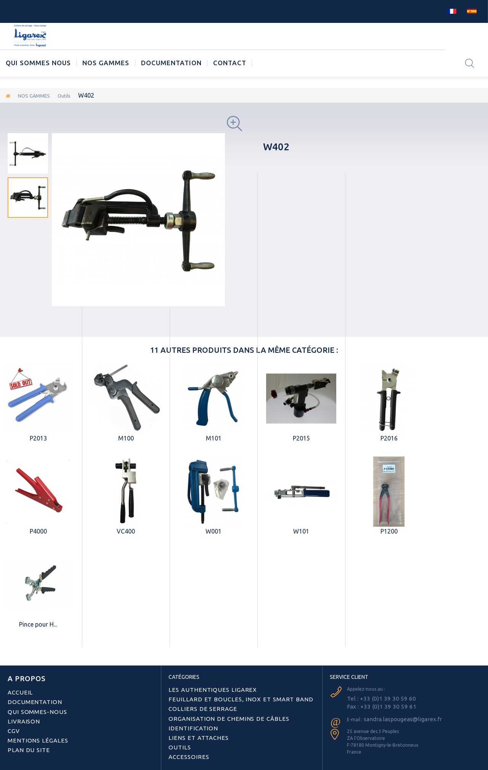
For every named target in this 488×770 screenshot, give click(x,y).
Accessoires (184, 747)
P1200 (389, 531)
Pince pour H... (38, 624)
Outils (74, 95)
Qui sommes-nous (31, 705)
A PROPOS (20, 677)
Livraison (20, 714)
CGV (12, 722)
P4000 (38, 531)
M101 (214, 438)
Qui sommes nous (38, 62)
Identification (188, 722)
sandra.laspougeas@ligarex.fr (395, 716)
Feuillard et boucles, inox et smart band (225, 697)
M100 (126, 438)
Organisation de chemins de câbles (216, 714)
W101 (301, 531)
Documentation (171, 62)
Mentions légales (32, 730)
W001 (213, 531)
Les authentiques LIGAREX (203, 688)
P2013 (38, 438)
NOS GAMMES (105, 62)
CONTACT (229, 62)
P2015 (301, 438)
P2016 (389, 438)
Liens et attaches (192, 730)
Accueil (17, 688)
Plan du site (24, 739)
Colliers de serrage (195, 705)
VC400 (126, 531)
